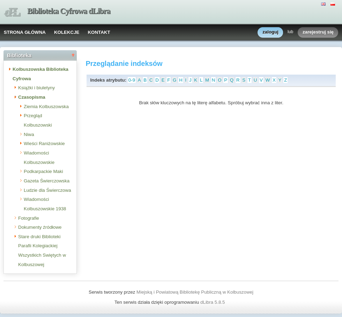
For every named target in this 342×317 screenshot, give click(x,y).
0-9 (131, 80)
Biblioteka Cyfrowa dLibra (68, 11)
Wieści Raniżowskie (44, 143)
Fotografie (28, 218)
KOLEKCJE (67, 32)
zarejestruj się (318, 32)
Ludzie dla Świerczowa (47, 190)
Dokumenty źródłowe (39, 227)
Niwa (29, 134)
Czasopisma (31, 97)
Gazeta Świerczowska (46, 180)
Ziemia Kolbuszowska (46, 106)
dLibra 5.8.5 (213, 302)
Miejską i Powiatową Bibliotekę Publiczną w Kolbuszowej (194, 292)
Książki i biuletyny (36, 87)
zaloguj (270, 32)
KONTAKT (99, 32)
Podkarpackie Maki (43, 171)
